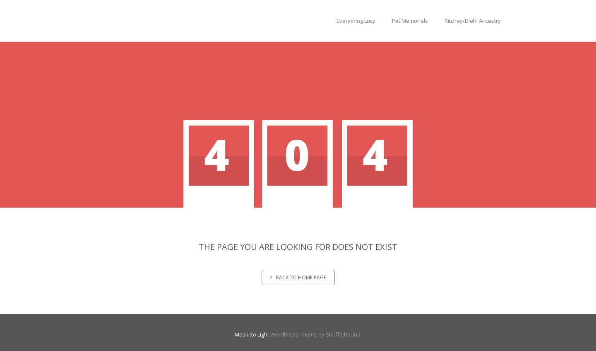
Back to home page (298, 277)
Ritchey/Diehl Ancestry (473, 20)
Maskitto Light (252, 334)
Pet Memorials (410, 20)
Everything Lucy (355, 20)
